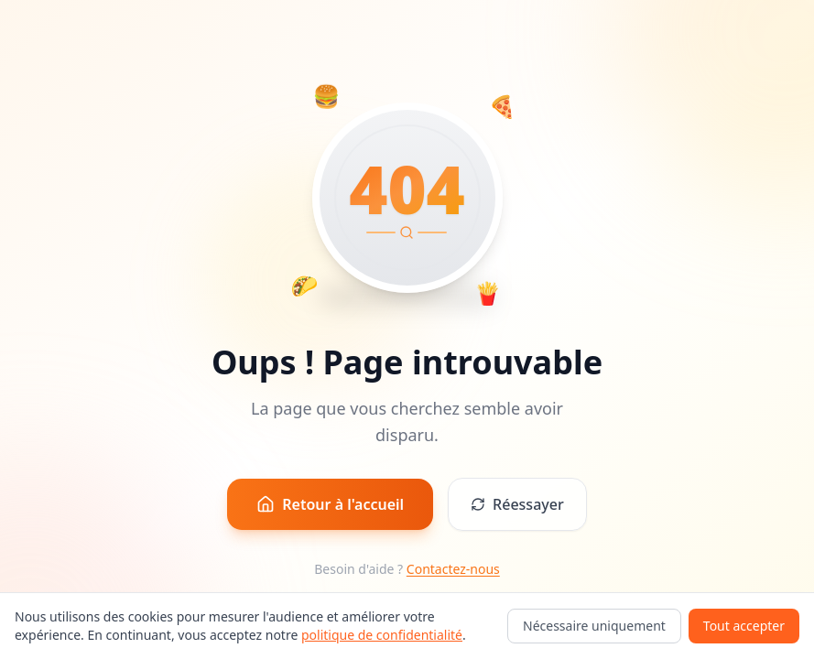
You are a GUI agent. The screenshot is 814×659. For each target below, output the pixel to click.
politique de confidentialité (381, 634)
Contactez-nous (453, 569)
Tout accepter (744, 625)
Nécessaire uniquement (594, 625)
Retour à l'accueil (330, 504)
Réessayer (517, 504)
